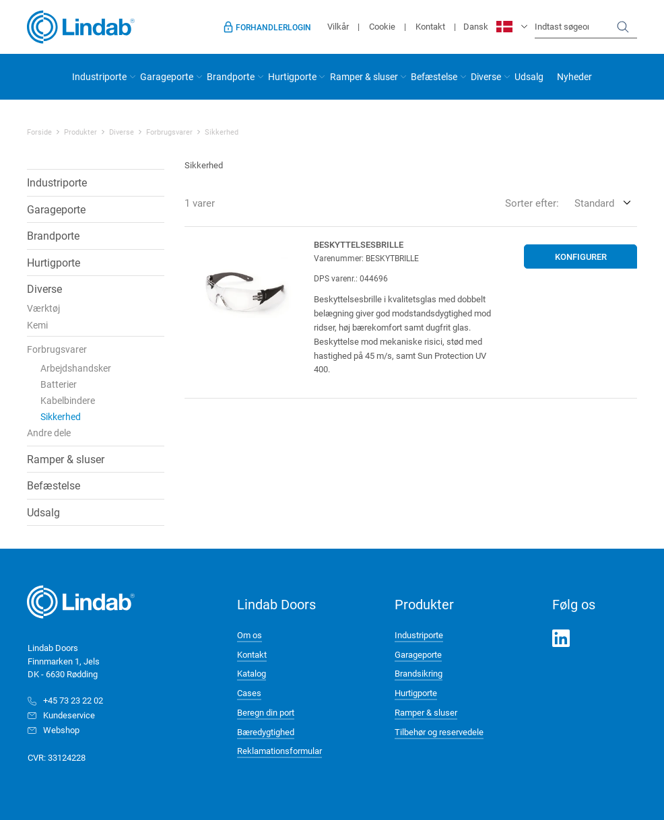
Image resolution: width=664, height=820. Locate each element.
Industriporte (99, 76)
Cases (249, 692)
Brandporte (231, 76)
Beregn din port (265, 712)
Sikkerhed (221, 132)
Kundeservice (69, 715)
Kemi (37, 324)
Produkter (80, 132)
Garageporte (166, 76)
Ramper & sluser (364, 76)
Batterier (58, 384)
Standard (594, 202)
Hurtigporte (292, 76)
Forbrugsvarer (169, 132)
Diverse (486, 76)
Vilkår (338, 26)
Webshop (61, 730)
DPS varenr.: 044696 (351, 278)
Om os (249, 634)
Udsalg (528, 76)
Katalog (251, 673)
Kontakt (430, 26)
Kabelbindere (67, 400)
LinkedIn (561, 638)
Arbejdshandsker (75, 368)
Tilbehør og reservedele (439, 731)
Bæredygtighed (265, 731)
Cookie (382, 26)
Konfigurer (581, 256)
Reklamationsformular (279, 750)
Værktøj (43, 308)
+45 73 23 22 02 (73, 700)
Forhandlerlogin (273, 27)
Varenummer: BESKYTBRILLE (366, 257)
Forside (39, 132)
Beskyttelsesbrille (358, 244)
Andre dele (49, 432)
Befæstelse (434, 76)
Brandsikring (418, 673)
